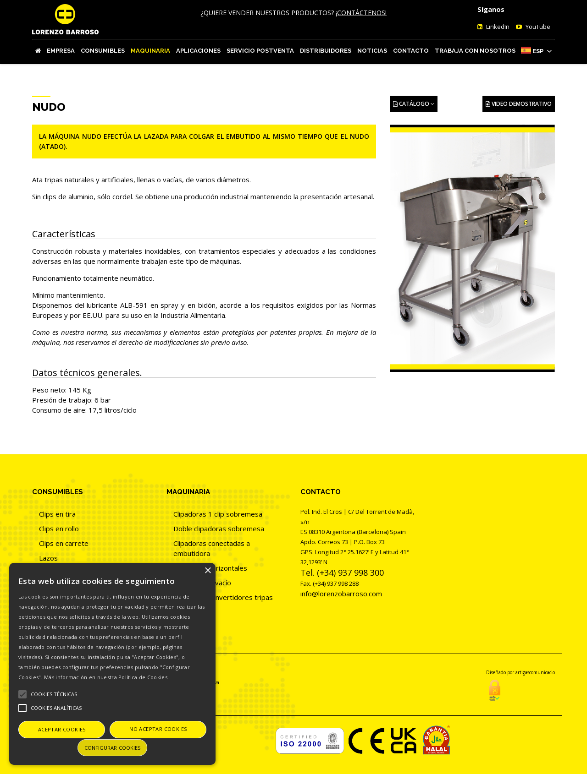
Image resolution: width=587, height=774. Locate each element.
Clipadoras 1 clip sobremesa (217, 513)
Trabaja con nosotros (475, 50)
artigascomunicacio (535, 672)
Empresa (61, 50)
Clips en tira (57, 513)
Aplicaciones (198, 50)
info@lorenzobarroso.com (341, 593)
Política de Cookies (142, 677)
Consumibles (103, 50)
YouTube (537, 26)
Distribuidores (325, 50)
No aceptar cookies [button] (158, 728)
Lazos (48, 557)
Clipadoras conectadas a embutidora (211, 548)
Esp (537, 51)
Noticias (372, 50)
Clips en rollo (59, 528)
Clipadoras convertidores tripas (223, 597)
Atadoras (187, 611)
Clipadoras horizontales (210, 567)
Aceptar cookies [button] (62, 729)
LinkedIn (497, 26)
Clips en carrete (64, 543)
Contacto (411, 50)
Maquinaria (150, 50)
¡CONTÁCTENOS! (361, 12)
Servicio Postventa (260, 50)
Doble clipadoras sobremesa (218, 528)
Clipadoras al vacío (202, 582)
